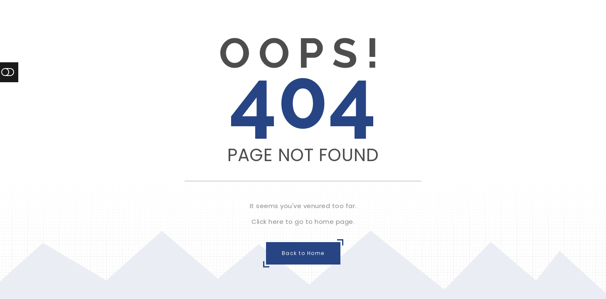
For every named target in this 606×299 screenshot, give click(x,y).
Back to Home (303, 253)
